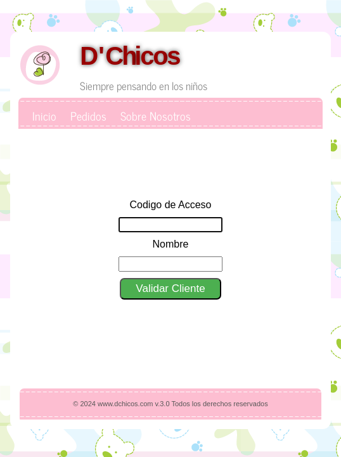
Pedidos (88, 115)
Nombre (171, 244)
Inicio (44, 115)
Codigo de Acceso (171, 204)
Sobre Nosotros (155, 115)
